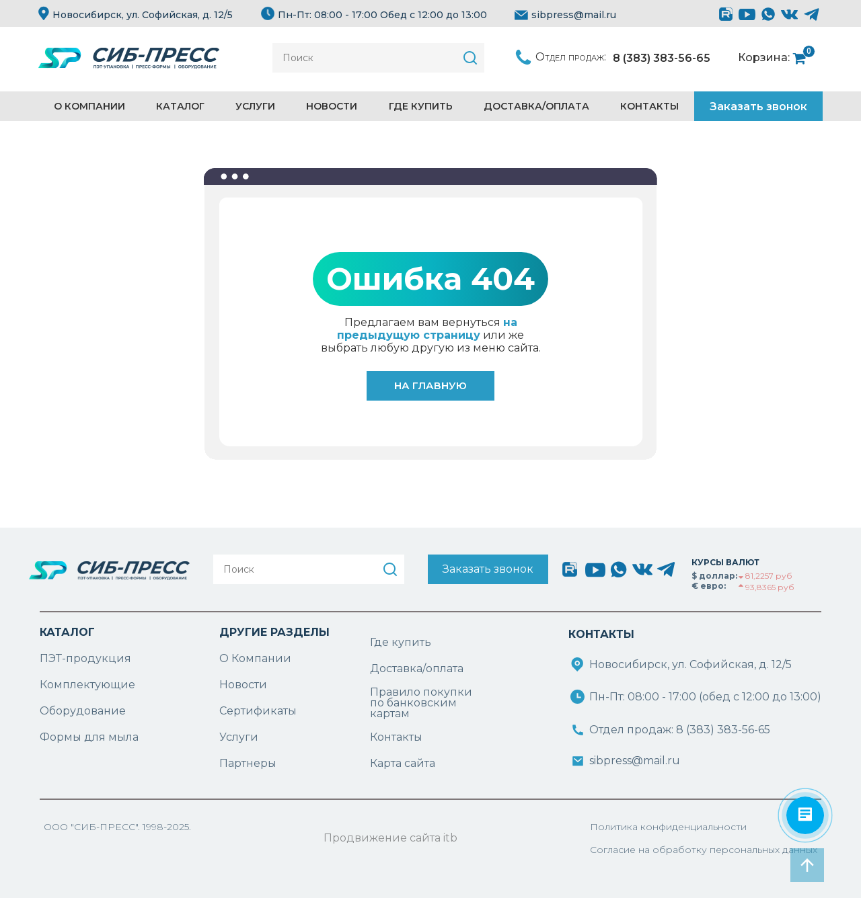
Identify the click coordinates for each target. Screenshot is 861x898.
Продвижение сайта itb (390, 837)
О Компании (255, 658)
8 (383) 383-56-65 (661, 58)
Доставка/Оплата (536, 106)
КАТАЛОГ (67, 632)
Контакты (649, 106)
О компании (89, 106)
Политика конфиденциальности (668, 827)
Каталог (180, 106)
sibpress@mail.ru (565, 15)
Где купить (421, 106)
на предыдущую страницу (427, 328)
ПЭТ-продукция (85, 658)
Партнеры (247, 763)
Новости (331, 106)
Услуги (255, 106)
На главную (430, 385)
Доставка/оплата (416, 668)
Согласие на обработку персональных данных (703, 850)
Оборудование (83, 710)
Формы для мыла (89, 737)
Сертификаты (258, 710)
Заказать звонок (758, 106)
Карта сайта (402, 763)
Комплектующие (87, 684)
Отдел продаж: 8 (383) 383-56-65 (679, 729)
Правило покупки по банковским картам (421, 703)
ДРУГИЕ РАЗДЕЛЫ (274, 632)
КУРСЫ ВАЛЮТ (725, 562)
